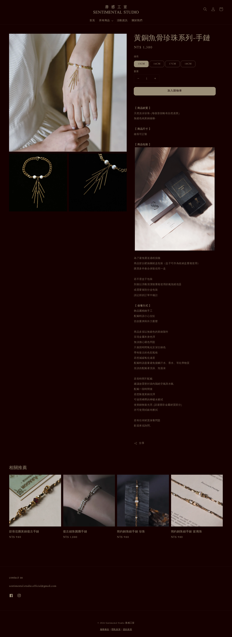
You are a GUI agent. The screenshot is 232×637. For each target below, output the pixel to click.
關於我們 (137, 20)
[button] (205, 9)
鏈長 (136, 57)
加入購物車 (174, 90)
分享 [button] (139, 443)
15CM (141, 64)
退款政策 (127, 630)
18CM (188, 64)
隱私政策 (116, 630)
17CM (172, 64)
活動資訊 (122, 20)
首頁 (92, 20)
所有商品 (104, 20)
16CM (156, 64)
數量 (136, 71)
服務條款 (104, 630)
